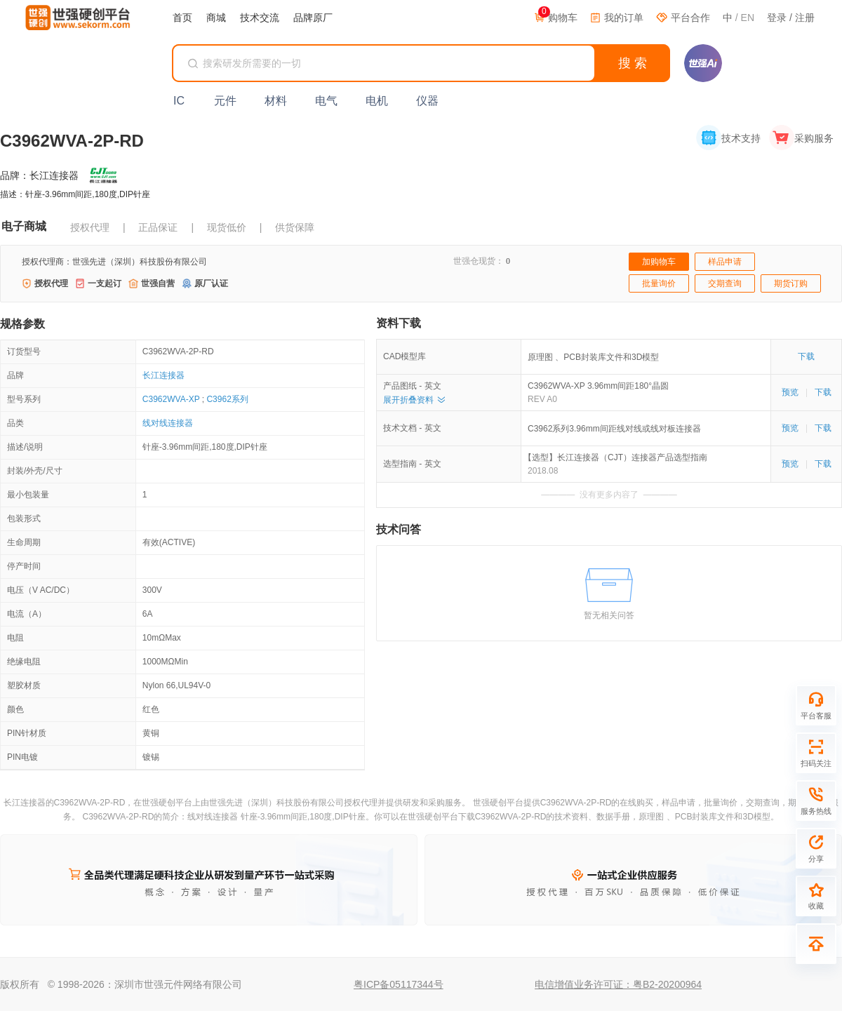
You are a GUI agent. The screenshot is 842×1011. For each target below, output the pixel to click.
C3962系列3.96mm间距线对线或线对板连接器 (614, 429)
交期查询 (725, 283)
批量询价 (659, 283)
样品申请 (725, 262)
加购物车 (659, 262)
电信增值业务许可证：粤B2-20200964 (618, 984)
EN (747, 17)
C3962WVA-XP (171, 399)
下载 (806, 356)
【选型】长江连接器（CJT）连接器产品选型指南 (617, 457)
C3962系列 (227, 399)
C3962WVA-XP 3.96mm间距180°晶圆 (598, 386)
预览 (790, 392)
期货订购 (791, 283)
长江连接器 (163, 375)
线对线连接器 (167, 423)
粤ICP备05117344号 (398, 984)
